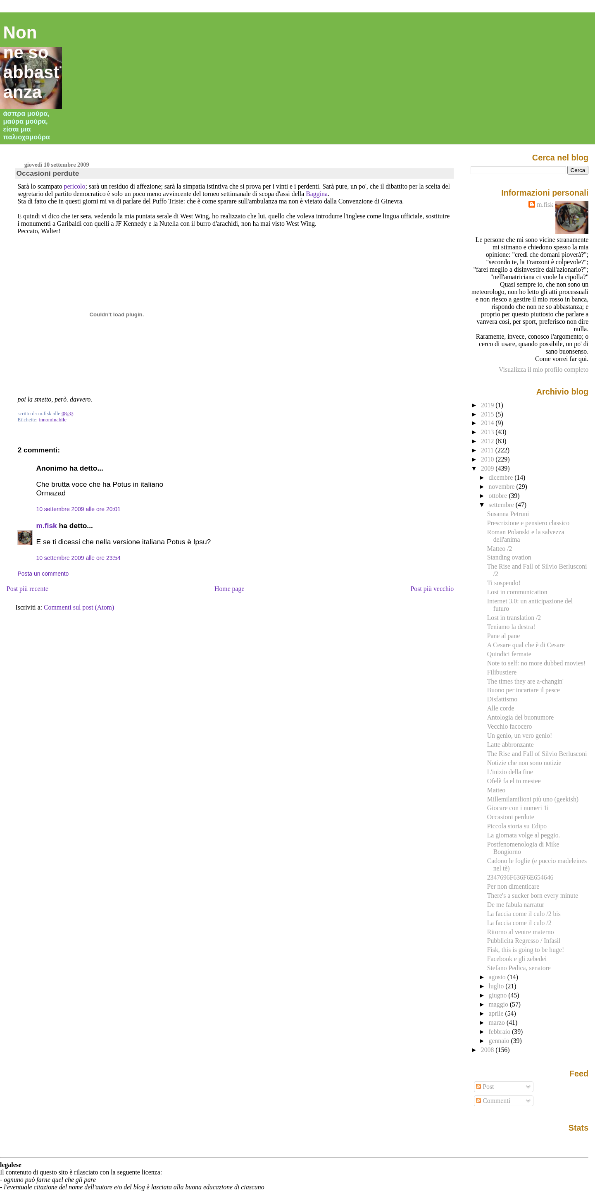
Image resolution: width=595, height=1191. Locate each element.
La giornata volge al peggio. (523, 835)
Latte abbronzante (510, 744)
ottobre (499, 495)
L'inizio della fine (510, 771)
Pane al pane (503, 635)
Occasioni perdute (47, 173)
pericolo (75, 186)
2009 (488, 468)
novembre (502, 486)
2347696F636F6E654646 (520, 877)
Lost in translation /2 (514, 617)
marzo (498, 1022)
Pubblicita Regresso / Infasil (524, 940)
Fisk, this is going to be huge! (525, 949)
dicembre (502, 477)
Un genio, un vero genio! (519, 735)
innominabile (53, 420)
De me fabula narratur (515, 904)
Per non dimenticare (513, 886)
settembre (502, 504)
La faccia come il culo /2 (519, 922)
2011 (488, 450)
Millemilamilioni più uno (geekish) (532, 799)
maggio (499, 1004)
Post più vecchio (432, 588)
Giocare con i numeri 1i (518, 807)
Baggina (317, 193)
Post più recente (27, 588)
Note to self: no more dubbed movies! (536, 663)
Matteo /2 (499, 548)
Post (485, 1086)
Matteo (496, 790)
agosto (498, 977)
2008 (488, 1049)
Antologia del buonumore (520, 717)
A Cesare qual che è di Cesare (526, 644)
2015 (488, 414)
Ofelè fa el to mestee (514, 780)
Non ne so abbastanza (31, 62)
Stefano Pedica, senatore (519, 967)
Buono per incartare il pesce (523, 690)
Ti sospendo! (504, 582)
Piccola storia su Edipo (517, 826)
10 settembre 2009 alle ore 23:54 (78, 558)
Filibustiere (502, 672)
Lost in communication (517, 592)
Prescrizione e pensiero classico (528, 522)
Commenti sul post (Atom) (79, 607)
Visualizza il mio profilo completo (543, 369)
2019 (488, 405)
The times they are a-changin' (525, 681)
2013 (488, 431)
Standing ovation (509, 557)
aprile (497, 1013)
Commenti (493, 1100)
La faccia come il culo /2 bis (524, 913)
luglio (497, 986)
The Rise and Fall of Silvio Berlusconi (537, 753)
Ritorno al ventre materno (520, 931)
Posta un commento (43, 573)
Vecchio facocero (509, 726)
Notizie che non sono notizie (524, 762)
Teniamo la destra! (511, 626)
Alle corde (500, 708)
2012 (488, 441)
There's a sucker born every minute (532, 895)
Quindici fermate (509, 654)
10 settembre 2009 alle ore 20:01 (78, 509)
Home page (229, 588)
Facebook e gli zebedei (517, 958)
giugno (499, 995)
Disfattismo (502, 699)
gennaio (500, 1040)
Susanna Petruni (508, 513)
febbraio (500, 1031)
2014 (488, 422)
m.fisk (46, 525)
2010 (488, 459)
